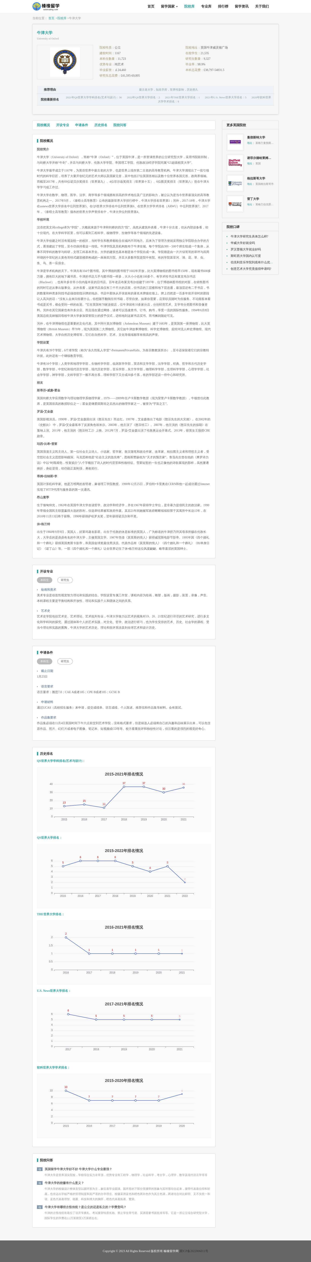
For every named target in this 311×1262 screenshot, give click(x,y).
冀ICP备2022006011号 (193, 1251)
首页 (151, 6)
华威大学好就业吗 (243, 243)
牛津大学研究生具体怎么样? (249, 236)
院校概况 (43, 125)
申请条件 (81, 125)
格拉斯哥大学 (256, 178)
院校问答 (119, 125)
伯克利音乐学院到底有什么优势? (252, 262)
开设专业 (62, 125)
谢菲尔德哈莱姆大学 (260, 158)
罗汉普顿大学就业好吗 (246, 249)
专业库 (206, 6)
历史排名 (100, 125)
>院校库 (61, 18)
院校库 (189, 6)
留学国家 (169, 6)
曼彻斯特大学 (256, 137)
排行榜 (223, 6)
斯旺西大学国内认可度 (246, 255)
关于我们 (262, 6)
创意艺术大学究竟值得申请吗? (251, 268)
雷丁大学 (253, 199)
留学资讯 (242, 6)
